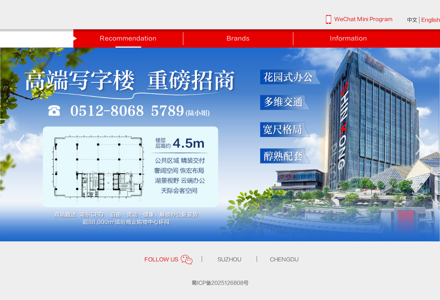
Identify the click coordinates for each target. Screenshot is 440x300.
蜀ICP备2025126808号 (220, 283)
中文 (412, 20)
